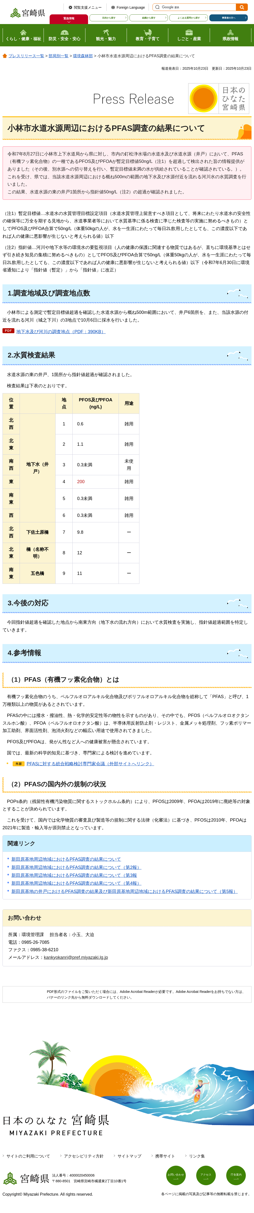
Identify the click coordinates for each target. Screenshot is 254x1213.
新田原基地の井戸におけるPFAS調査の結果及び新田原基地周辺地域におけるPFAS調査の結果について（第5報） (124, 891)
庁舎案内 (239, 1177)
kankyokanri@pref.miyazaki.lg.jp (76, 957)
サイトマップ (129, 1156)
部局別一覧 (58, 56)
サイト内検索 (156, 7)
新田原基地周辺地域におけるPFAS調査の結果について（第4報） (76, 883)
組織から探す (149, 18)
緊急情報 (69, 18)
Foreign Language (131, 7)
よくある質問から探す (189, 18)
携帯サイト (165, 1156)
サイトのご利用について (28, 1156)
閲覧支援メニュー (88, 7)
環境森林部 (83, 56)
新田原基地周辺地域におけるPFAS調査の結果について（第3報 (74, 875)
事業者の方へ (228, 18)
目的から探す (109, 18)
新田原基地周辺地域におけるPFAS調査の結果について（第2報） (76, 867)
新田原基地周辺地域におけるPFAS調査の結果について (66, 859)
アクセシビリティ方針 (84, 1156)
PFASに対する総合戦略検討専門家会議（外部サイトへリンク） (90, 763)
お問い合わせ (178, 1177)
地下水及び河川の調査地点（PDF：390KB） (61, 331)
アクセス (209, 1177)
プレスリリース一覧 (26, 56)
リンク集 (197, 1156)
